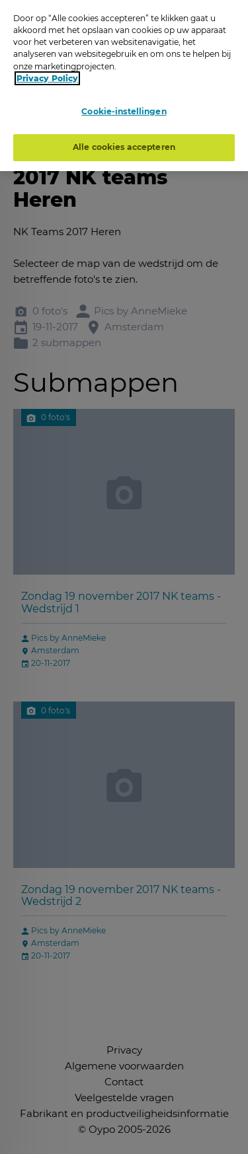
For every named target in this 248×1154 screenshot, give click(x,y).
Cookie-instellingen (123, 109)
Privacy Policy (47, 76)
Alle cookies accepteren (124, 144)
